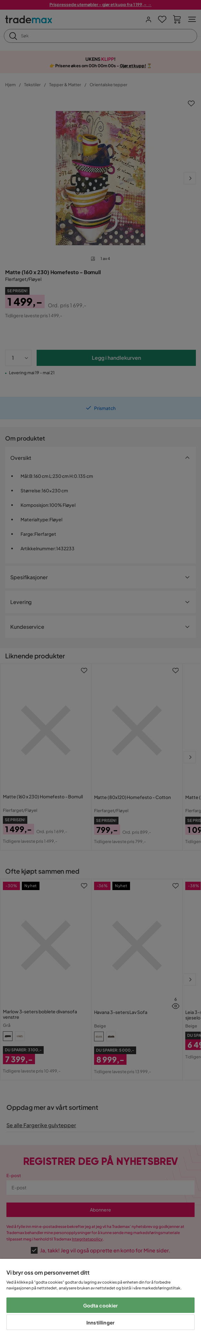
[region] (100, 1298)
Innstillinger (100, 1322)
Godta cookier (100, 1305)
